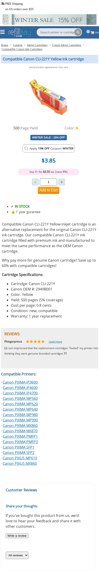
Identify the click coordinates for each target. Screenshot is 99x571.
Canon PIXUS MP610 (20, 458)
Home (4, 45)
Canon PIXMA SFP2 (18, 452)
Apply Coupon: (51, 148)
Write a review (17, 535)
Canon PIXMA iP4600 (20, 387)
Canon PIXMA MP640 (20, 409)
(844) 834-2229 (86, 6)
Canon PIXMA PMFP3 (20, 441)
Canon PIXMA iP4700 (20, 393)
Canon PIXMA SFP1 (18, 447)
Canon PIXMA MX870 (20, 430)
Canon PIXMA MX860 (20, 425)
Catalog (17, 45)
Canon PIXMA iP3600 (20, 382)
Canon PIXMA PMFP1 (20, 436)
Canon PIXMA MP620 (20, 403)
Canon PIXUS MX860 (20, 463)
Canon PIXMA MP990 (20, 420)
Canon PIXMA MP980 (20, 414)
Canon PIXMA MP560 (20, 398)
